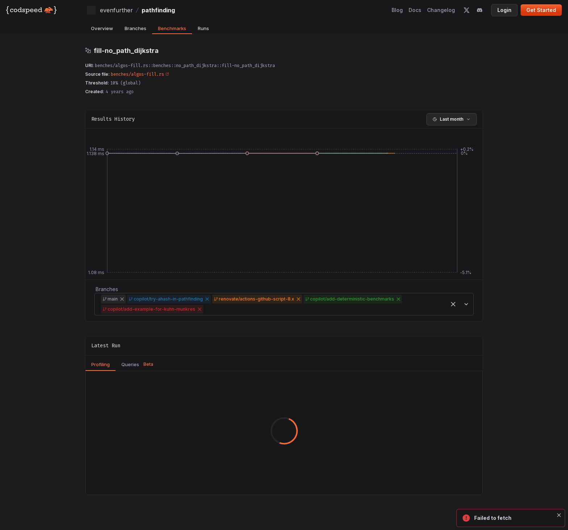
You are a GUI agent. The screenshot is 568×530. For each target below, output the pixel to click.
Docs (415, 10)
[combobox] (205, 309)
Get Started (541, 10)
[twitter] (466, 10)
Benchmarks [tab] (172, 28)
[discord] (479, 10)
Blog (397, 10)
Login (504, 10)
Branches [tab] (135, 28)
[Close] (559, 515)
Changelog (441, 10)
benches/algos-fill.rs (140, 74)
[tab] (100, 365)
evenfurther (116, 10)
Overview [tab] (102, 28)
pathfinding (158, 10)
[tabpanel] (284, 433)
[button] (122, 299)
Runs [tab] (203, 28)
